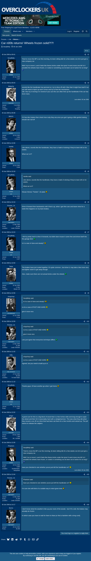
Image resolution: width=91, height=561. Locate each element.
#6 (88, 202)
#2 (88, 83)
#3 (88, 113)
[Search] (86, 31)
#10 (88, 321)
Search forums (16, 35)
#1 (88, 54)
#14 (88, 442)
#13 (88, 412)
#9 (88, 293)
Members (29, 31)
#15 (88, 474)
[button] (22, 31)
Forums (6, 31)
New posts (6, 35)
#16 (88, 504)
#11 (88, 351)
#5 (88, 171)
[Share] (85, 54)
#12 (88, 381)
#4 (88, 143)
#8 (88, 263)
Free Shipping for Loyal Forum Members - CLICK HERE (20, 27)
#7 (88, 232)
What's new (17, 31)
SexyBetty (6, 47)
